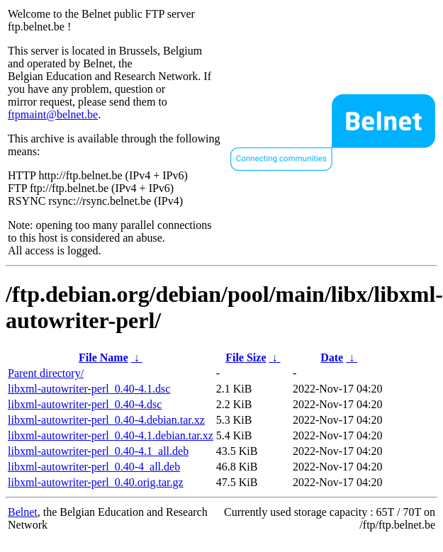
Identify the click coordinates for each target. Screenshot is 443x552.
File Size (245, 357)
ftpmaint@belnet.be (53, 114)
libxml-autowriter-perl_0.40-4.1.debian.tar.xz (110, 435)
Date (331, 357)
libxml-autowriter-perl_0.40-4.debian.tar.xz (106, 420)
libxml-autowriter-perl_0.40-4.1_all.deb (98, 451)
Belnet (23, 512)
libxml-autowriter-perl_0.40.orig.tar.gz (96, 482)
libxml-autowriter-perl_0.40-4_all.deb (94, 467)
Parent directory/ (46, 373)
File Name (103, 357)
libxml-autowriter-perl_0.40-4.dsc (85, 404)
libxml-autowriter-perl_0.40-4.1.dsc (89, 389)
